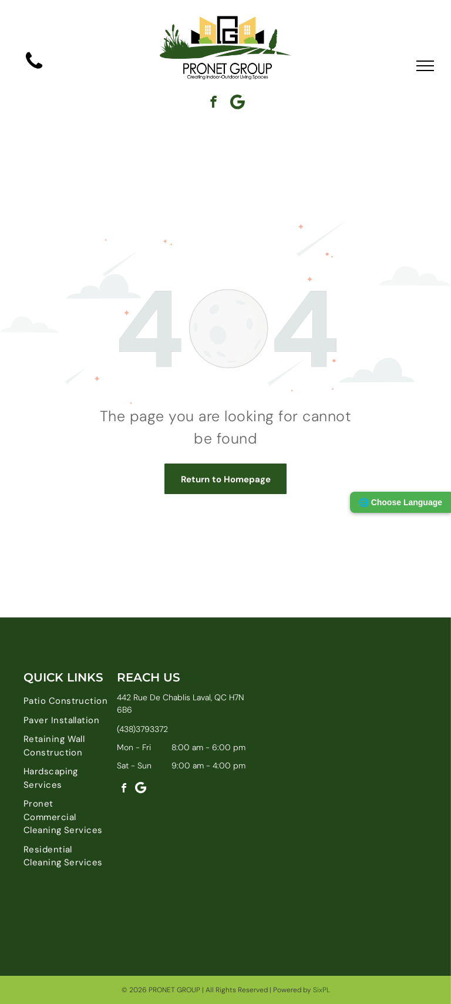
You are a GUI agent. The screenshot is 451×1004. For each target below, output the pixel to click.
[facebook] (213, 103)
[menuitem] (65, 701)
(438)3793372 (142, 729)
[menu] (425, 66)
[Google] (237, 103)
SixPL (321, 990)
